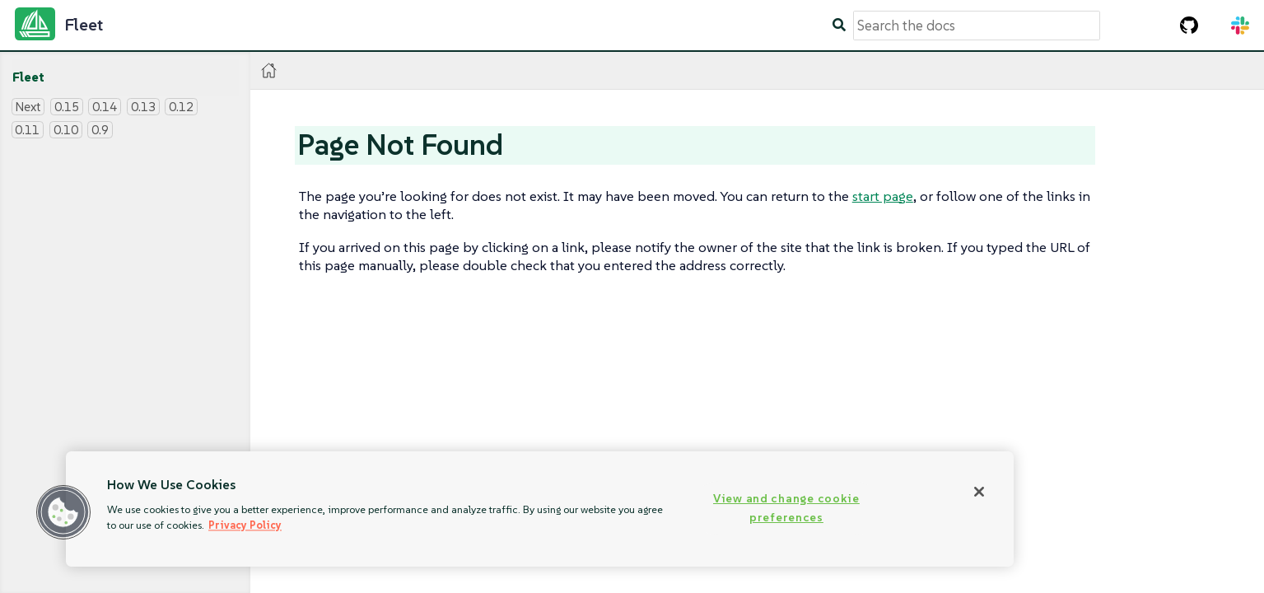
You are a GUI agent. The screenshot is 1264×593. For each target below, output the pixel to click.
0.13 (143, 106)
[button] (63, 512)
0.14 (104, 106)
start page (882, 196)
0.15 (66, 106)
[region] (540, 509)
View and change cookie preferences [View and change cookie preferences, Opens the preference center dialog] (786, 508)
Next (27, 106)
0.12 (181, 106)
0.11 (27, 130)
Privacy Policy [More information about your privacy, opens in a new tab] (245, 525)
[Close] (979, 492)
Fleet (28, 77)
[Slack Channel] (1240, 25)
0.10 (66, 130)
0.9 (100, 130)
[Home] (268, 70)
